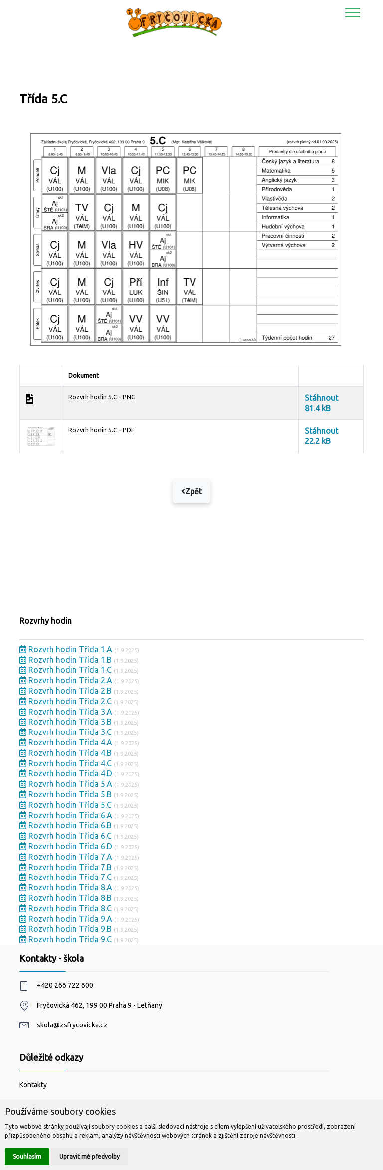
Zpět (191, 491)
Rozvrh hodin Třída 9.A (66, 918)
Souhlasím (27, 1156)
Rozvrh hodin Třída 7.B (66, 867)
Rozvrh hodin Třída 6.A (66, 815)
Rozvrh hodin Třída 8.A (66, 887)
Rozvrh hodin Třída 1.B (66, 659)
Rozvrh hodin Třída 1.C (66, 669)
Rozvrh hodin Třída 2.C (66, 701)
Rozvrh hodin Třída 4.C (66, 763)
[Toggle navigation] (353, 12)
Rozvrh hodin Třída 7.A (66, 856)
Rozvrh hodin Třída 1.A (66, 649)
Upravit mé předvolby (89, 1156)
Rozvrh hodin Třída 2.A (66, 680)
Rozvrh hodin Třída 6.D (66, 846)
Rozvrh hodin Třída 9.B (66, 928)
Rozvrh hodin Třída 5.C (66, 804)
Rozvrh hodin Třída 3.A (66, 711)
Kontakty (33, 1085)
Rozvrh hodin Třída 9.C (66, 939)
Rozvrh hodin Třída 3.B (66, 721)
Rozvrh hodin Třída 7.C (66, 877)
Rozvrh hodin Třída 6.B (66, 825)
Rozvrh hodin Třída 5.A (66, 783)
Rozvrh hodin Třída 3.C (66, 732)
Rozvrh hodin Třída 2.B (66, 690)
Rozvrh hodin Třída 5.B (66, 794)
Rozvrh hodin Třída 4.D (66, 773)
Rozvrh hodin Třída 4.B (66, 752)
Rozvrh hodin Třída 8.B (66, 897)
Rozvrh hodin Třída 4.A (66, 742)
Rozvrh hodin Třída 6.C (66, 835)
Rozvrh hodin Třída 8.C (66, 908)
